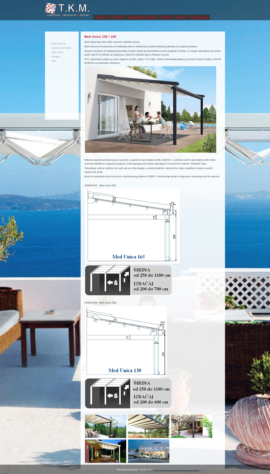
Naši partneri (199, 17)
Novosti (166, 17)
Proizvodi (117, 17)
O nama (100, 17)
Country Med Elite (61, 48)
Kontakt (181, 17)
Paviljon (55, 56)
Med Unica (57, 52)
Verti (53, 60)
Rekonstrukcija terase (142, 17)
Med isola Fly (58, 43)
